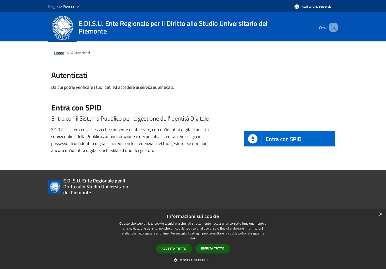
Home (59, 53)
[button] (193, 260)
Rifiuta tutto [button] (213, 248)
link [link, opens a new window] (193, 238)
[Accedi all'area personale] (313, 6)
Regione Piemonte (63, 6)
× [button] (380, 214)
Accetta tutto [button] (174, 249)
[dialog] (193, 239)
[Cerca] (332, 27)
